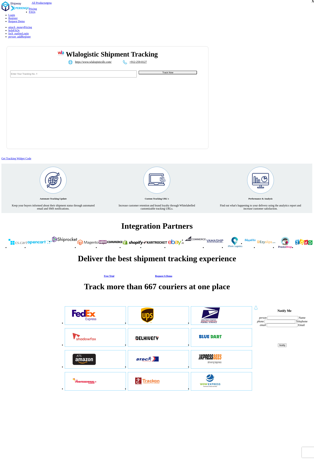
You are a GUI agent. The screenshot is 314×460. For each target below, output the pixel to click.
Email (301, 325)
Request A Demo (163, 276)
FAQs (32, 11)
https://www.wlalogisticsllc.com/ (93, 61)
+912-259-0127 (138, 61)
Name (302, 317)
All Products (39, 2)
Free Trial (109, 276)
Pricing (33, 8)
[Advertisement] (230, 102)
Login (11, 15)
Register (13, 18)
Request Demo (16, 21)
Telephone (301, 321)
